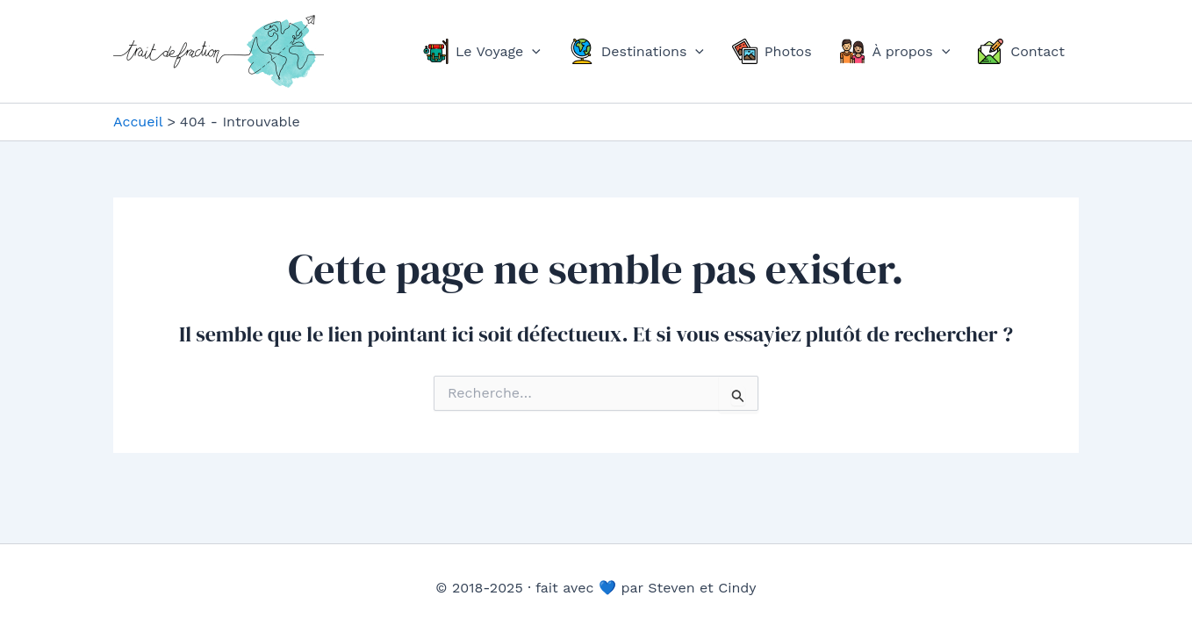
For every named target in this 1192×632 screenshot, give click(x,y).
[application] (532, 52)
